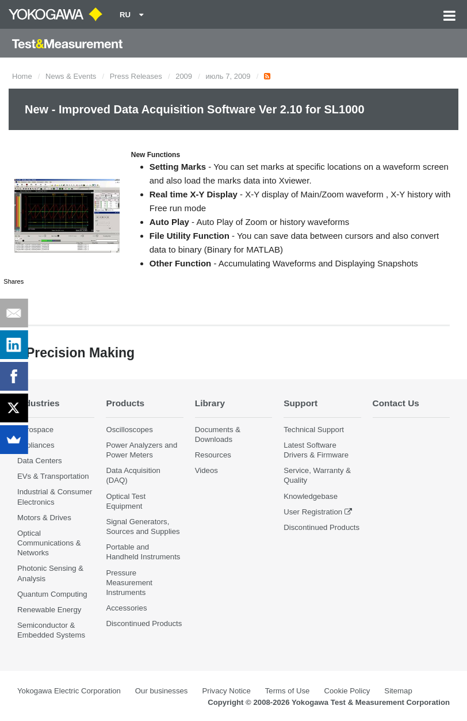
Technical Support (314, 429)
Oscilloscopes (129, 429)
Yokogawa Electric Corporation (69, 690)
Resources (213, 455)
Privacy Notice (226, 690)
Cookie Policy (347, 690)
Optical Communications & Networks (49, 543)
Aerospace (35, 429)
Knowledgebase (311, 496)
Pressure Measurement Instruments (129, 583)
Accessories (126, 608)
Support (300, 403)
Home (22, 76)
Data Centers (39, 460)
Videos (206, 470)
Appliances (36, 445)
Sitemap (398, 690)
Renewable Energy (49, 609)
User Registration (313, 512)
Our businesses (161, 690)
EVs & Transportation (53, 476)
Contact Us (396, 403)
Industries (38, 403)
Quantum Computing (52, 594)
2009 (183, 76)
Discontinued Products (144, 623)
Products (125, 403)
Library (210, 403)
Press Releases (136, 76)
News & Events (70, 76)
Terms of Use (287, 690)
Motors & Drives (44, 517)
